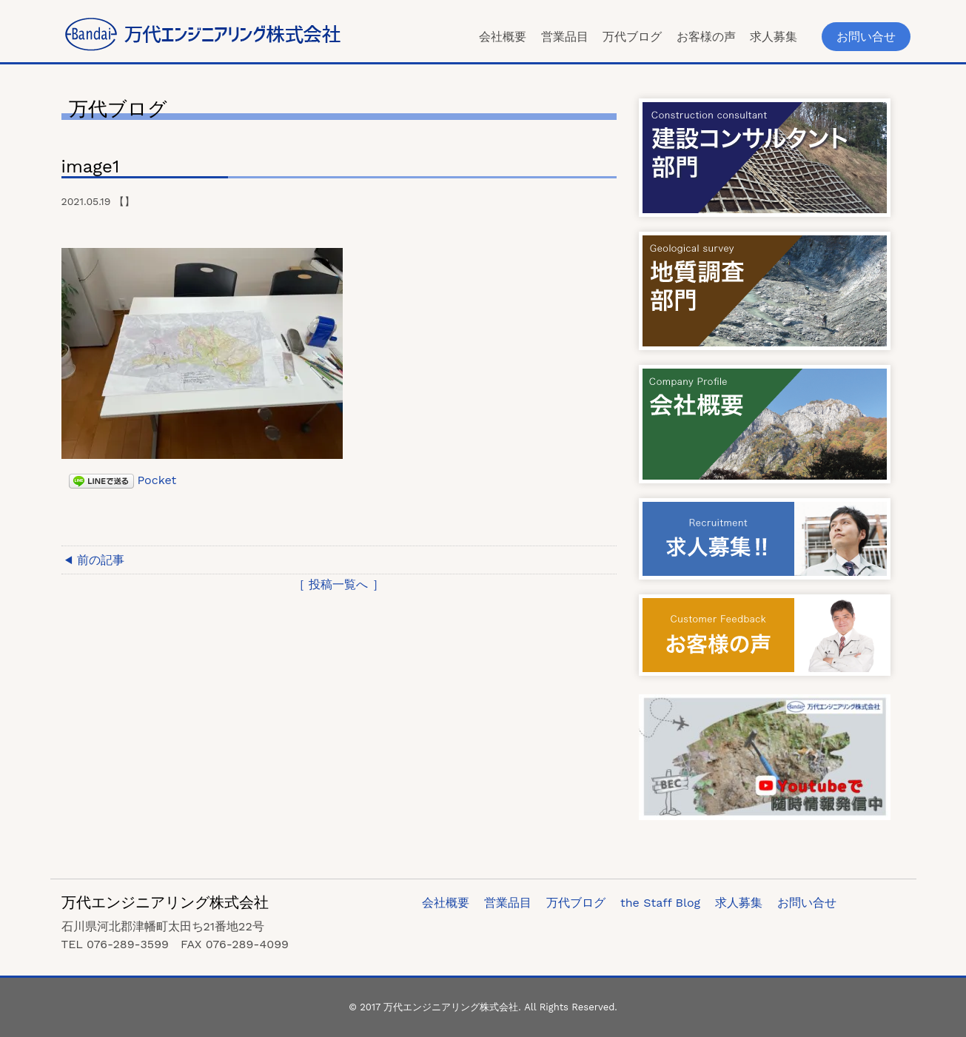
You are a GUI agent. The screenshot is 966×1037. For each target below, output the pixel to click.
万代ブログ (632, 37)
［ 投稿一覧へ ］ (338, 584)
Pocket (157, 480)
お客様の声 (706, 37)
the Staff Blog (660, 903)
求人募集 (773, 37)
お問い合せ (866, 37)
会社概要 (502, 37)
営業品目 (564, 37)
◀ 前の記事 (95, 560)
